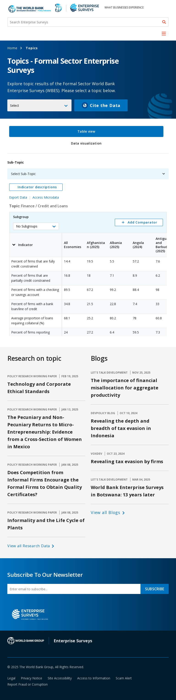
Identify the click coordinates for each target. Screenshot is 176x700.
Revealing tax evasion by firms (127, 461)
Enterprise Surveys (73, 640)
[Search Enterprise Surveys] (88, 22)
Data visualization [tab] (86, 143)
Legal (11, 678)
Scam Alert (124, 678)
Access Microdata (46, 197)
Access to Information (93, 678)
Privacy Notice (31, 678)
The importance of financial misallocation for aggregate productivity (124, 387)
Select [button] (14, 105)
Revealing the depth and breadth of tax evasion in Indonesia (121, 428)
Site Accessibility (60, 678)
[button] (36, 226)
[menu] (164, 33)
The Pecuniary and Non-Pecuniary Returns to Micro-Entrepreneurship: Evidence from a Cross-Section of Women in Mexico (44, 432)
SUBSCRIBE (154, 588)
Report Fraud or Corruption (27, 684)
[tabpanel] (88, 246)
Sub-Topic (15, 162)
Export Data (18, 197)
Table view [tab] (86, 131)
